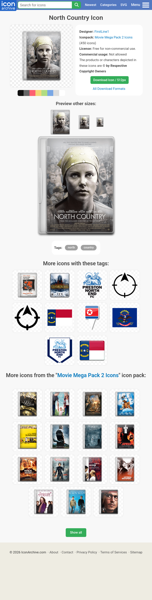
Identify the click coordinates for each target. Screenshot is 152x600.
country (89, 247)
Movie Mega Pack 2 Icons (114, 37)
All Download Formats (109, 89)
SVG (124, 5)
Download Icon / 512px (109, 80)
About (53, 552)
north (71, 247)
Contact (67, 552)
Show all (76, 532)
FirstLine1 (101, 32)
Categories (108, 5)
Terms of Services (113, 552)
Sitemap (136, 552)
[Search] (76, 5)
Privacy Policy (87, 552)
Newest (90, 5)
